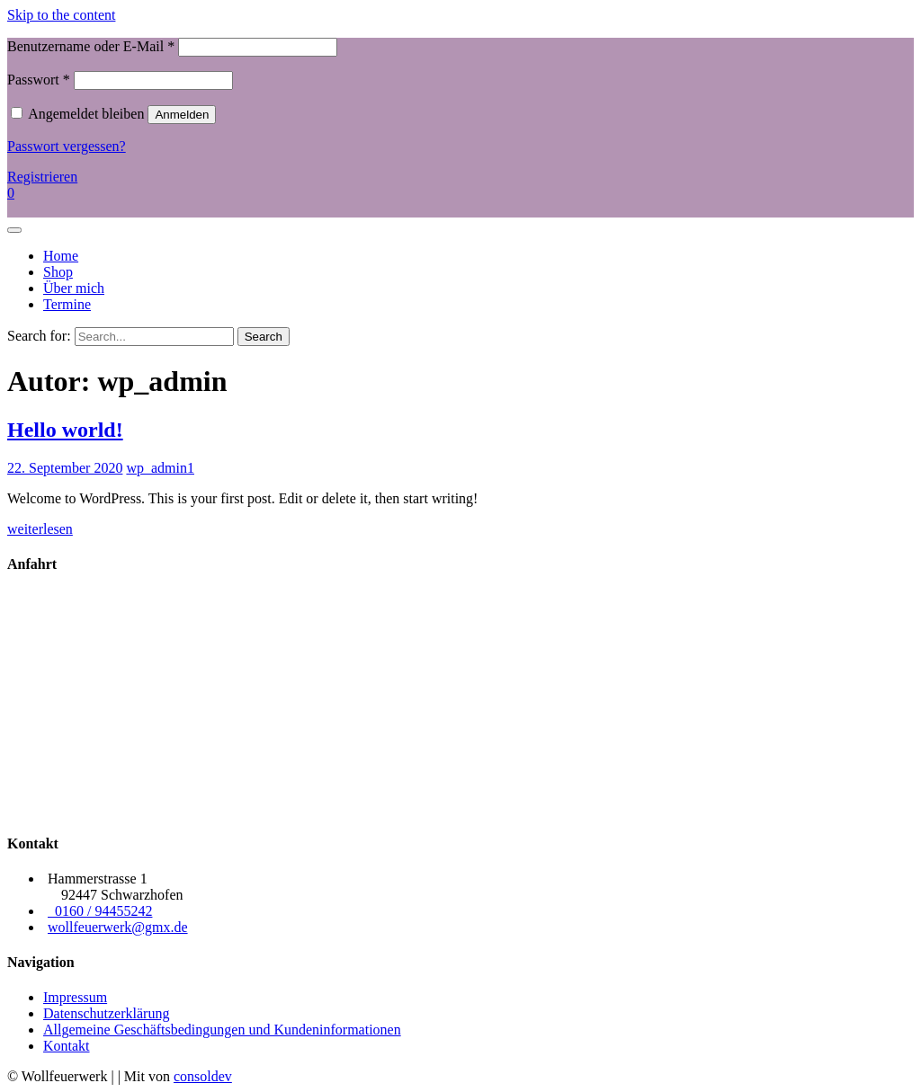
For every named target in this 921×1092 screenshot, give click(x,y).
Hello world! (65, 429)
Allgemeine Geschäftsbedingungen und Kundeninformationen (222, 1029)
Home (60, 255)
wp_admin (156, 467)
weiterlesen (40, 529)
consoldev (203, 1076)
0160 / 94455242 (100, 911)
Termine (67, 304)
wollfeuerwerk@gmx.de (118, 927)
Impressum (75, 997)
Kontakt (66, 1045)
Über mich (73, 288)
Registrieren (42, 176)
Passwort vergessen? (66, 146)
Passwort (38, 79)
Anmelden (182, 114)
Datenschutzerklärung (106, 1013)
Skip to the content (61, 14)
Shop (58, 272)
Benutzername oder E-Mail (90, 46)
